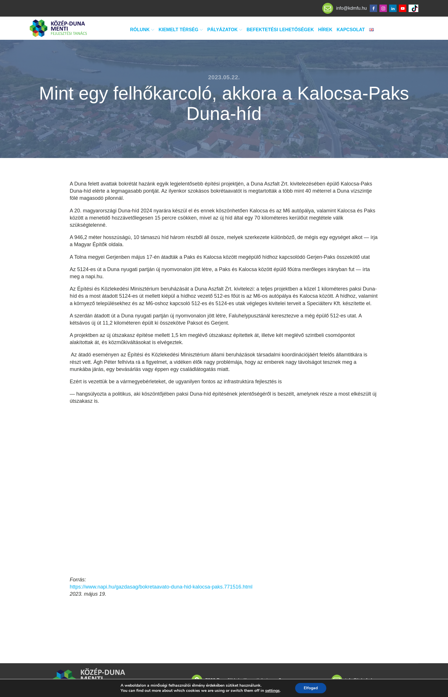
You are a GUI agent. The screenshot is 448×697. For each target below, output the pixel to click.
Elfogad (311, 688)
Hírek (325, 29)
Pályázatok (224, 29)
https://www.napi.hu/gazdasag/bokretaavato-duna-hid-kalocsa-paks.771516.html (161, 587)
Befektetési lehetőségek (280, 29)
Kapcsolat (351, 29)
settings (272, 690)
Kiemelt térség (181, 29)
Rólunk (142, 29)
